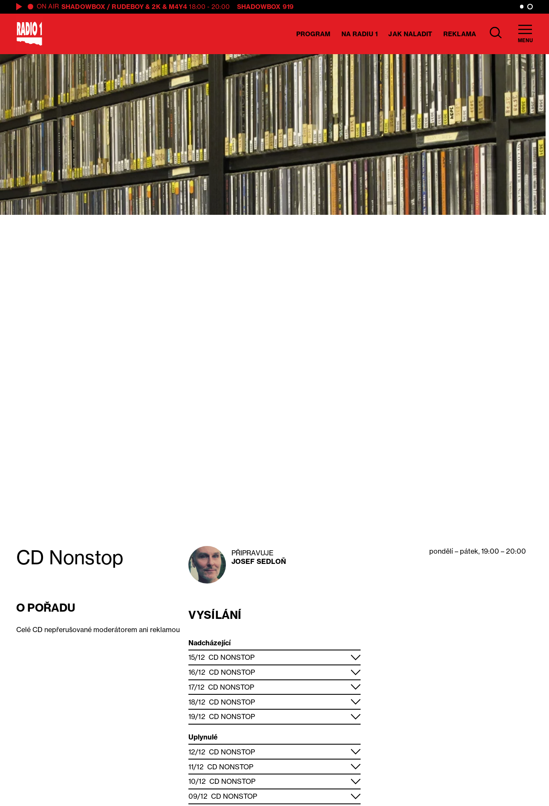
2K (156, 7)
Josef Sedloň (258, 561)
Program (313, 34)
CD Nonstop (231, 657)
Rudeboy (128, 7)
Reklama (459, 34)
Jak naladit (410, 34)
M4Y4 (178, 7)
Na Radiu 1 (359, 34)
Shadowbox (83, 7)
